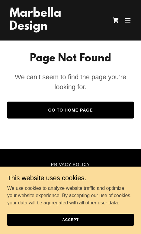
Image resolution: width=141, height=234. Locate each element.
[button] (128, 20)
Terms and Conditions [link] (70, 171)
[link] (51, 28)
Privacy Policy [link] (70, 164)
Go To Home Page (70, 110)
